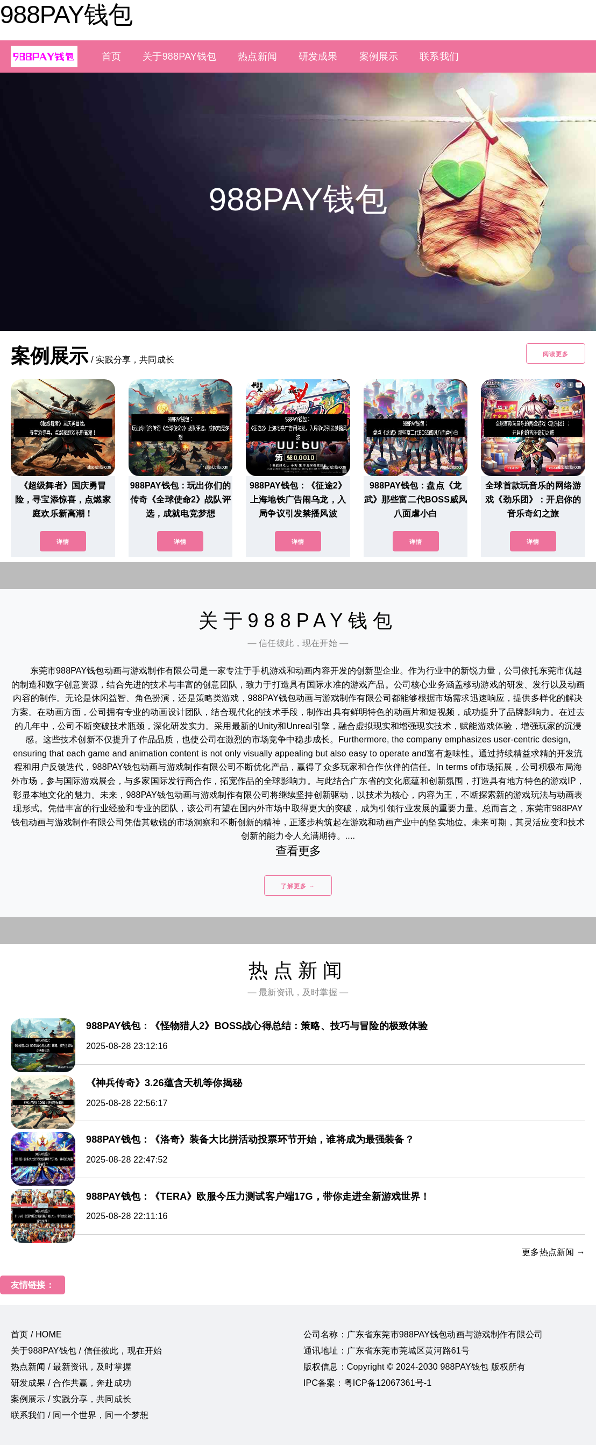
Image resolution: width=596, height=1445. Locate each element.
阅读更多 (556, 354)
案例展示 (379, 56)
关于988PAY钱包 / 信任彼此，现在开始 (86, 1350)
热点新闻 (257, 56)
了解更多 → (298, 886)
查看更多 (298, 851)
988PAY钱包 (66, 15)
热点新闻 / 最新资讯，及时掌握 (71, 1366)
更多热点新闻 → (553, 1252)
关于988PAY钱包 (179, 56)
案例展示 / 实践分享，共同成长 (71, 1399)
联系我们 (439, 56)
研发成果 (318, 56)
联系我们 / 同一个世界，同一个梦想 (79, 1415)
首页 (111, 56)
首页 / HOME (36, 1334)
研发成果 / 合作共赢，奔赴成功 (71, 1382)
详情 (62, 542)
